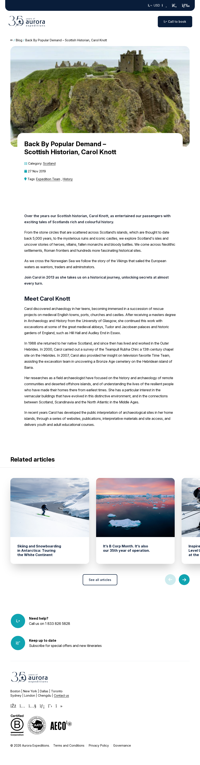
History (68, 179)
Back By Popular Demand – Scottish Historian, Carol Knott (66, 40)
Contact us (61, 695)
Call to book (175, 21)
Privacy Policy (99, 745)
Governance (122, 745)
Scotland (49, 163)
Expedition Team (48, 179)
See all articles (100, 580)
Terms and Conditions (68, 745)
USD (157, 5)
